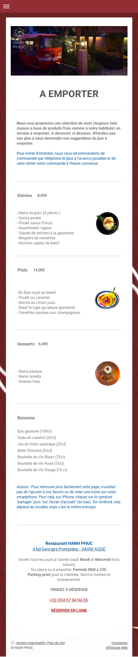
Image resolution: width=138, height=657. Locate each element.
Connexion (120, 643)
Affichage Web (117, 647)
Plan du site (56, 643)
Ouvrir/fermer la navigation (69, 6)
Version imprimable (28, 643)
